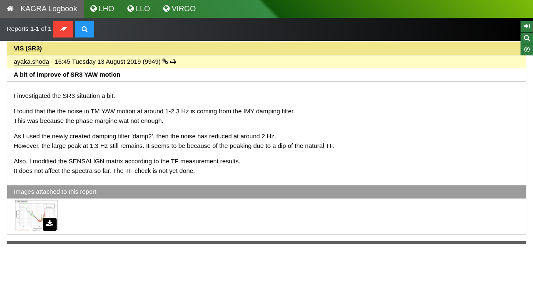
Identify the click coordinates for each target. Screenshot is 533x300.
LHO (102, 9)
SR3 (33, 48)
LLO (138, 9)
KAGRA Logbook (42, 9)
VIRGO (179, 9)
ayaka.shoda (31, 61)
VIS (19, 48)
